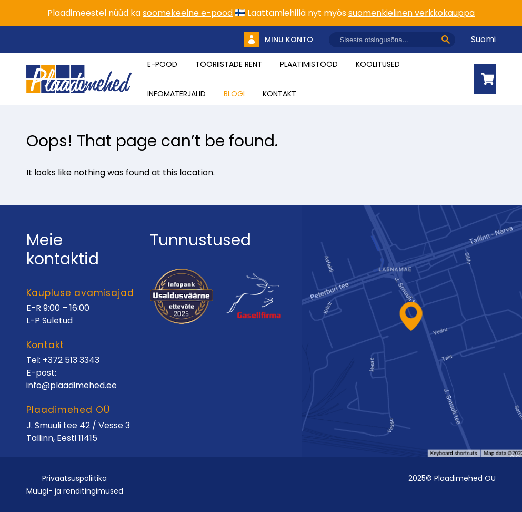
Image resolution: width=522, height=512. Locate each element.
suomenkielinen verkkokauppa (411, 13)
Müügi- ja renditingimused (74, 491)
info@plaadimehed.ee (71, 385)
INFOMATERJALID (176, 93)
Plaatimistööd (309, 64)
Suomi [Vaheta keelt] (483, 39)
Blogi (234, 93)
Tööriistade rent (228, 64)
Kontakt (279, 93)
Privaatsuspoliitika (74, 478)
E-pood (162, 64)
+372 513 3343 (71, 360)
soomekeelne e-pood (188, 13)
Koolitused (378, 64)
